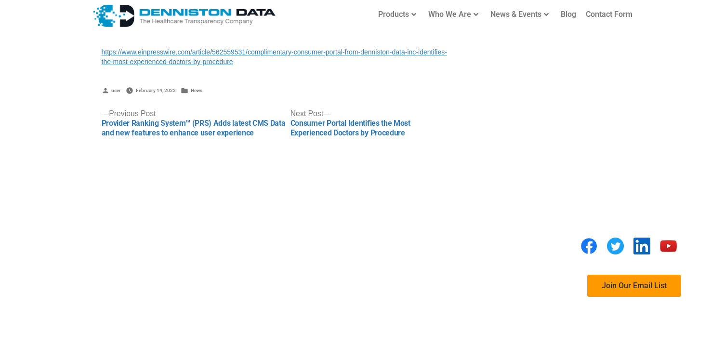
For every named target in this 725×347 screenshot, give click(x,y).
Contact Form (609, 14)
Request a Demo (453, 267)
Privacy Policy (450, 190)
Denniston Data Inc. (209, 214)
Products (397, 14)
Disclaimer (444, 209)
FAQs (433, 229)
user (116, 90)
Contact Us (443, 287)
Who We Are (453, 14)
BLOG (434, 248)
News (196, 90)
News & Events (519, 14)
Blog (568, 14)
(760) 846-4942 (203, 235)
